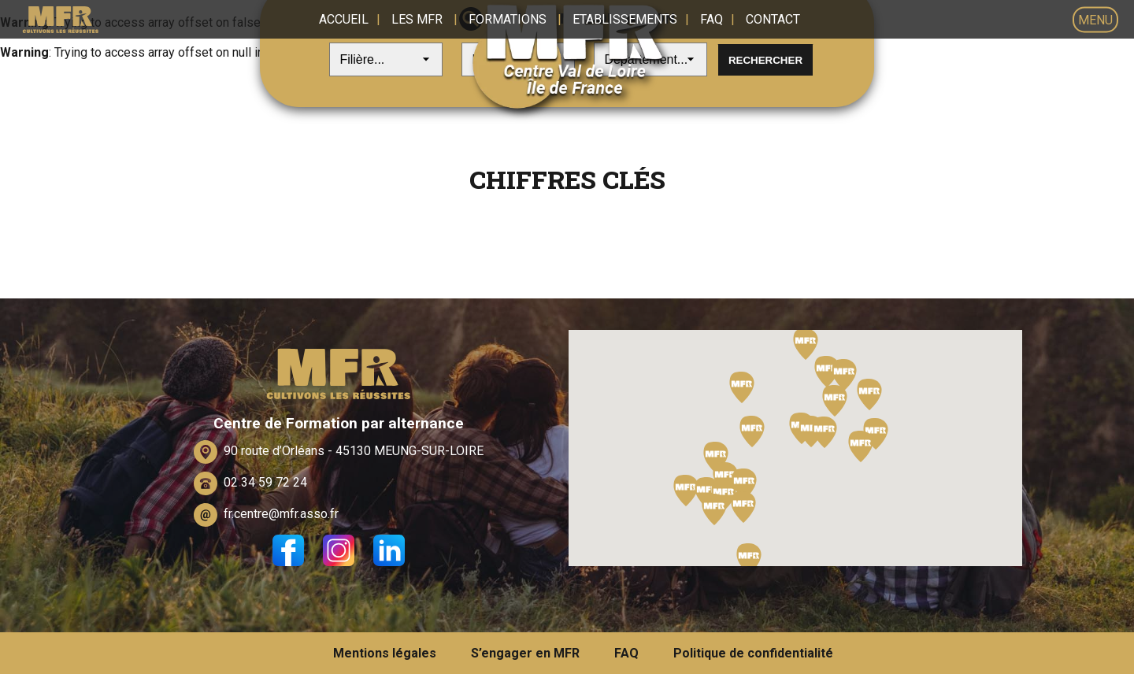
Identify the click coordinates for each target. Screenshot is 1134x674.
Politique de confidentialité (753, 653)
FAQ (711, 19)
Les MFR (417, 19)
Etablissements (625, 19)
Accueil (344, 19)
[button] (707, 493)
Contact (773, 19)
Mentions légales (384, 653)
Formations (508, 19)
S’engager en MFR (525, 653)
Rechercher (765, 60)
